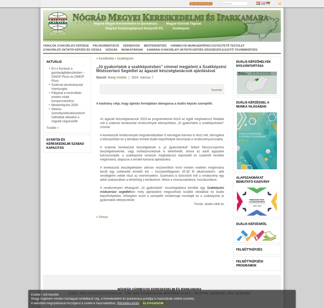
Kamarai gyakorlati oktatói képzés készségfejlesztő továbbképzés (202, 49)
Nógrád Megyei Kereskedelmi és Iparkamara (125, 23)
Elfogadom (153, 303)
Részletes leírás (128, 303)
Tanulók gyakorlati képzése (66, 45)
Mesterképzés (155, 45)
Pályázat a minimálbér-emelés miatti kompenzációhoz (66, 97)
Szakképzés (180, 28)
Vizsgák (111, 49)
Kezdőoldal (106, 58)
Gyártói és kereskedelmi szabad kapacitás (65, 144)
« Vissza (102, 217)
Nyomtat (216, 89)
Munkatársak (132, 49)
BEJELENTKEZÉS (200, 3)
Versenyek (131, 45)
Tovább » (52, 128)
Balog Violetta (117, 77)
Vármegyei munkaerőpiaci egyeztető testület (207, 45)
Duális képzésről (251, 224)
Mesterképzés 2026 (64, 105)
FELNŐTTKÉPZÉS (249, 249)
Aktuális (54, 62)
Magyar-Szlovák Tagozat (183, 23)
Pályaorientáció (106, 45)
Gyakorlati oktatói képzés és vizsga (72, 49)
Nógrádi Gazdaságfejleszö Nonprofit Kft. (134, 28)
